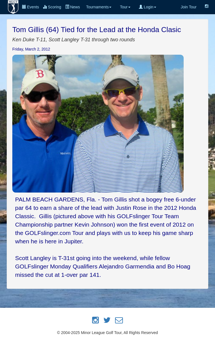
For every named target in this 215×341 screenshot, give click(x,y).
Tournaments (98, 7)
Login (147, 7)
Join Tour (189, 7)
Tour (125, 7)
